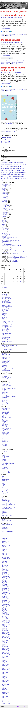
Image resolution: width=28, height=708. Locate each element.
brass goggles (5, 527)
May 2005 (4, 676)
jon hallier (4, 364)
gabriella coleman (6, 377)
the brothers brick (6, 470)
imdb (3, 483)
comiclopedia (5, 480)
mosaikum (4, 443)
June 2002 (4, 699)
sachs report (5, 400)
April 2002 (4, 700)
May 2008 (4, 628)
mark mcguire (5, 395)
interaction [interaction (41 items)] (14, 172)
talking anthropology (7, 332)
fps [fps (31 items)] (23, 168)
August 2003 (5, 687)
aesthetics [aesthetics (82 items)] (11, 162)
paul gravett (5, 346)
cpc (3, 416)
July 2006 (4, 657)
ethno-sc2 (4, 376)
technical (5, 229)
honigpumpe (5, 440)
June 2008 (4, 627)
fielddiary (4, 191)
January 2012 (5, 588)
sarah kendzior (6, 379)
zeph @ (5, 141)
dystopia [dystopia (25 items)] (7, 168)
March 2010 (5, 613)
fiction (4, 204)
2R (2, 439)
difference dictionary (7, 531)
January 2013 (5, 572)
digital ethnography (7, 308)
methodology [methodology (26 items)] (3, 174)
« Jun (2, 287)
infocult (4, 389)
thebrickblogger (6, 472)
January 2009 (5, 619)
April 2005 (4, 677)
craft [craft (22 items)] (1, 166)
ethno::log (4, 309)
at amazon (9, 123)
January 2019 (5, 541)
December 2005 (6, 667)
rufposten (4, 445)
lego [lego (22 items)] (18, 172)
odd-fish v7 (5, 444)
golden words (6, 205)
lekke (3, 318)
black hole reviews (6, 478)
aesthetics (3, 62)
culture (21, 62)
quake (25, 34)
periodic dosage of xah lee (9, 396)
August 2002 (5, 696)
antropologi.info (6, 301)
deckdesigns (5, 462)
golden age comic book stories (10, 345)
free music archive (6, 503)
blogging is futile (6, 383)
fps (13, 34)
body (17, 62)
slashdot (4, 401)
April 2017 (4, 550)
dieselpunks (5, 530)
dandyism (3, 63)
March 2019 (5, 540)
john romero (5, 362)
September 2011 (6, 593)
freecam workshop (7, 508)
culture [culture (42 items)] (4, 166)
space (3, 224)
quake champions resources (9, 237)
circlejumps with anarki (13, 15)
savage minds (5, 329)
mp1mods (5, 195)
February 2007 (5, 648)
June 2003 (4, 688)
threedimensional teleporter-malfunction (14, 251)
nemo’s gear (15, 253)
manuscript (5, 208)
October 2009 (5, 615)
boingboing (5, 384)
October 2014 (5, 557)
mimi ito (4, 322)
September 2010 (6, 605)
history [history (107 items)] (21, 170)
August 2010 (5, 607)
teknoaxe (4, 512)
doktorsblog (5, 420)
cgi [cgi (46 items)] (17, 164)
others (4, 197)
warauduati (5, 447)
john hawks (5, 316)
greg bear (4, 423)
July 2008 (4, 625)
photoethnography (7, 326)
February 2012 (5, 587)
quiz (3, 219)
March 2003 (5, 689)
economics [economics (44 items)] (12, 168)
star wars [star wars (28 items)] (17, 176)
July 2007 (4, 641)
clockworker (5, 528)
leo (2, 487)
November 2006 (6, 652)
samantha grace (6, 328)
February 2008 (5, 632)
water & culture (6, 337)
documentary (16, 60)
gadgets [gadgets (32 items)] (2, 170)
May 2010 (4, 611)
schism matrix (5, 432)
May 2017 (4, 549)
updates (4, 227)
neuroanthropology (7, 324)
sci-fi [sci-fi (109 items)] (6, 176)
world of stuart (6, 370)
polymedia (4, 397)
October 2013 (5, 565)
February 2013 (5, 570)
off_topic (4, 217)
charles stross (5, 412)
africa (7, 62)
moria (3, 488)
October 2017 (5, 544)
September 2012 (6, 577)
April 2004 (4, 685)
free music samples (7, 506)
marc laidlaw (5, 427)
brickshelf (4, 460)
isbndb (3, 484)
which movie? (5, 239)
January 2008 (5, 633)
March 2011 (5, 597)
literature (4, 201)
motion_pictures (6, 209)
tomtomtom (5, 369)
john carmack (5, 361)
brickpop (4, 459)
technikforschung (6, 333)
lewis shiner (5, 425)
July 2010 (4, 608)
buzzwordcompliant (7, 385)
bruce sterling (5, 411)
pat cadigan (5, 429)
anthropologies (6, 297)
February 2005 (5, 680)
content (5, 228)
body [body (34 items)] (15, 164)
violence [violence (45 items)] (23, 178)
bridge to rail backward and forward (13, 68)
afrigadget (4, 294)
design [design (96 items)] (3, 168)
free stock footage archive (8, 507)
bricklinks (4, 458)
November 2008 (6, 621)
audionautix (5, 499)
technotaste (5, 334)
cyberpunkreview (6, 419)
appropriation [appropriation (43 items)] (4, 164)
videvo (3, 514)
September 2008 (6, 624)
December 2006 (6, 651)
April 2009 (4, 617)
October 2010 (5, 604)
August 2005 (5, 672)
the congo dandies (10, 39)
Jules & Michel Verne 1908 (8, 131)
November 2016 (6, 553)
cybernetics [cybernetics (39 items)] (10, 166)
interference (5, 391)
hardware (4, 200)
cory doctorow (5, 415)
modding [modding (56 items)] (9, 174)
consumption (5, 304)
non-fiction (6, 207)
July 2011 (4, 595)
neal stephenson (6, 428)
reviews (4, 125)
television (5, 216)
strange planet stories (7, 348)
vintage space (5, 451)
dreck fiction (5, 421)
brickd (3, 455)
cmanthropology (6, 302)
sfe (2, 491)
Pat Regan (4, 255)
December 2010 (6, 601)
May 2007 (4, 644)
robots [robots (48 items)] (2, 176)
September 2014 (6, 558)
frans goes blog (6, 354)
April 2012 (4, 584)
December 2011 (6, 589)
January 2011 (5, 600)
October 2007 (5, 637)
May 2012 (4, 583)
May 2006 (4, 660)
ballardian (4, 409)
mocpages (4, 467)
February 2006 (5, 664)
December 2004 (6, 681)
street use (4, 330)
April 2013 (4, 568)
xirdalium (6, 706)
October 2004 (5, 684)
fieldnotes (4, 192)
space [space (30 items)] (14, 176)
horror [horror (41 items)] (2, 172)
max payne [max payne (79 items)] (23, 172)
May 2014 (4, 562)
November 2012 (6, 575)
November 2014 (6, 556)
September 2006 (6, 655)
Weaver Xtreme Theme (22, 706)
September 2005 (6, 671)
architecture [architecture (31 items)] (11, 164)
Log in (21, 1)
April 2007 (4, 645)
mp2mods (5, 196)
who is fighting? (6, 235)
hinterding (4, 358)
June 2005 (4, 675)
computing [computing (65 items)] (22, 164)
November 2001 (6, 702)
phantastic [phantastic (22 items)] (14, 174)
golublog (4, 314)
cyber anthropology (7, 306)
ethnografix (5, 310)
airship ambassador (7, 524)
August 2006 (5, 656)
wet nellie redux (6, 233)
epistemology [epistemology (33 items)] (19, 168)
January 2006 (5, 665)
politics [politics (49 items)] (18, 174)
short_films (8, 34)
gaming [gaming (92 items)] (15, 170)
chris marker (5, 413)
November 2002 (6, 695)
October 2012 (5, 576)
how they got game (7, 360)
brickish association (7, 456)
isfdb (3, 486)
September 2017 (6, 545)
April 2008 (4, 629)
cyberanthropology (8, 185)
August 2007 (5, 640)
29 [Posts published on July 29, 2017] (20, 281)
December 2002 (6, 693)
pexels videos (5, 511)
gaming (21, 34)
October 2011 (5, 592)
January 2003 (5, 692)
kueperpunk (5, 392)
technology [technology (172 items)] (6, 178)
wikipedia (4, 494)
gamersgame (5, 356)
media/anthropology (7, 321)
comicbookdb (5, 479)
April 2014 (4, 564)
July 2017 (4, 546)
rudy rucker (5, 431)
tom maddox (5, 433)
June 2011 (4, 596)
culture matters (6, 305)
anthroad (4, 296)
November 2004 (6, 683)
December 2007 (6, 635)
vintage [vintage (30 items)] (19, 178)
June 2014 (4, 561)
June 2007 (4, 643)
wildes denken (5, 340)
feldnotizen (5, 312)
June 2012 (4, 581)
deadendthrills (5, 502)
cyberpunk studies (6, 417)
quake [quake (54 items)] (22, 174)
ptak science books (7, 399)
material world (5, 320)
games (3, 34)
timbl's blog (5, 403)
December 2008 (6, 620)
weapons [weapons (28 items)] (2, 180)
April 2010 (4, 612)
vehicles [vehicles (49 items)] (15, 178)
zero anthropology (7, 341)
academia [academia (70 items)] (4, 162)
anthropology (5, 60)
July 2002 (4, 697)
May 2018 (4, 542)
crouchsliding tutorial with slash (10, 240)
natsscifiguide (5, 490)
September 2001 (6, 703)
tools (3, 225)
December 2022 (6, 538)
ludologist (4, 365)
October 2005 (5, 669)
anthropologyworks (7, 300)
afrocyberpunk (6, 408)
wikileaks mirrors (6, 520)
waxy (3, 404)
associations (5, 188)
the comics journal (7, 349)
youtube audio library (7, 515)
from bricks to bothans (8, 463)
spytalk (3, 519)
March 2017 (5, 552)
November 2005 (6, 668)
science (4, 221)
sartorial (22, 60)
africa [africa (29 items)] (16, 162)
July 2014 (4, 560)
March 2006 (5, 663)
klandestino (5, 441)
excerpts (5, 203)
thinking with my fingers (8, 368)
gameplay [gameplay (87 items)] (8, 170)
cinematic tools (6, 500)
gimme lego (5, 464)
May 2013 (4, 566)
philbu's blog (5, 325)
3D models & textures (7, 498)
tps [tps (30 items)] (12, 178)
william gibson (5, 435)
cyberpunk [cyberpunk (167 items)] (18, 166)
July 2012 (4, 580)
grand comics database (8, 482)
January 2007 (5, 649)
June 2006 (4, 659)
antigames (4, 353)
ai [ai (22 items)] (18, 162)
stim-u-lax (8, 249)
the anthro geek (6, 336)
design (7, 63)
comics (3, 189)
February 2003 (5, 691)
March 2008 (5, 631)
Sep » (5, 287)
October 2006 (5, 653)
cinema (5, 212)
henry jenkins (5, 387)
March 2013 (5, 569)
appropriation (12, 62)
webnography (5, 338)
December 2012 (6, 573)
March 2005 (5, 679)
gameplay (16, 34)
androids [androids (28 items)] (21, 162)
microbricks (5, 466)
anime (4, 211)
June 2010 (4, 609)
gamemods (5, 193)
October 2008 (5, 623)
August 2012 (5, 579)
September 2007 (6, 639)
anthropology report (7, 298)
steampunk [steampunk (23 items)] (21, 176)
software (4, 223)
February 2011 (5, 599)
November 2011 (6, 591)
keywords (4, 317)
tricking (2, 35)
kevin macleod (5, 510)
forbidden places (6, 241)
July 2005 (4, 673)
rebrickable (5, 468)
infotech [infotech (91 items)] (7, 172)
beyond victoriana (6, 526)
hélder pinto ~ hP (6, 357)
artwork (10, 60)
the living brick (5, 471)
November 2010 (6, 603)
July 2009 (4, 616)
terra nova (4, 366)
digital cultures (6, 375)
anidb (3, 476)
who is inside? (5, 236)
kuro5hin (4, 393)
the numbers (5, 492)
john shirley (5, 424)
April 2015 (4, 554)
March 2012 (5, 585)
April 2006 (4, 661)
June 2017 (4, 548)
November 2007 (6, 636)
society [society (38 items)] (10, 176)
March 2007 (5, 647)
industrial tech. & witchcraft (9, 388)
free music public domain (8, 504)
